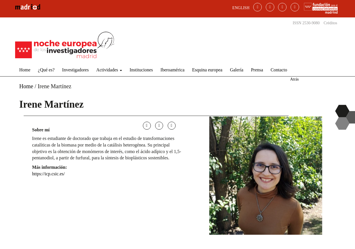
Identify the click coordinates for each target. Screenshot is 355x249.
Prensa (257, 69)
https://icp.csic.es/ (48, 173)
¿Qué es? (46, 69)
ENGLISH (240, 8)
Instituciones (141, 69)
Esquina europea (207, 69)
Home (25, 69)
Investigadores (75, 69)
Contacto (279, 69)
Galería (236, 69)
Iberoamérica (172, 69)
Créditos (330, 23)
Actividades (109, 69)
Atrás (294, 79)
